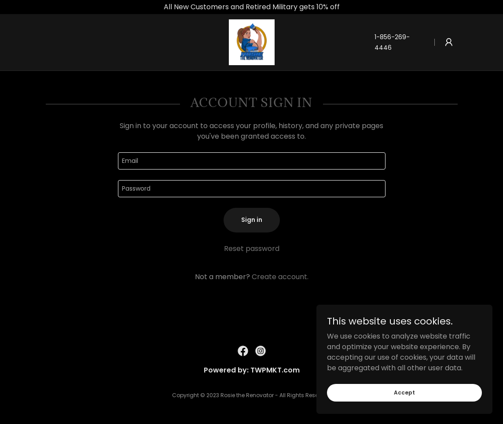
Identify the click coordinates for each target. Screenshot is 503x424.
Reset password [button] (251, 248)
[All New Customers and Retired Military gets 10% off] (251, 7)
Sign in (251, 219)
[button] (449, 42)
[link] (252, 42)
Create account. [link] (280, 277)
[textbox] (252, 161)
